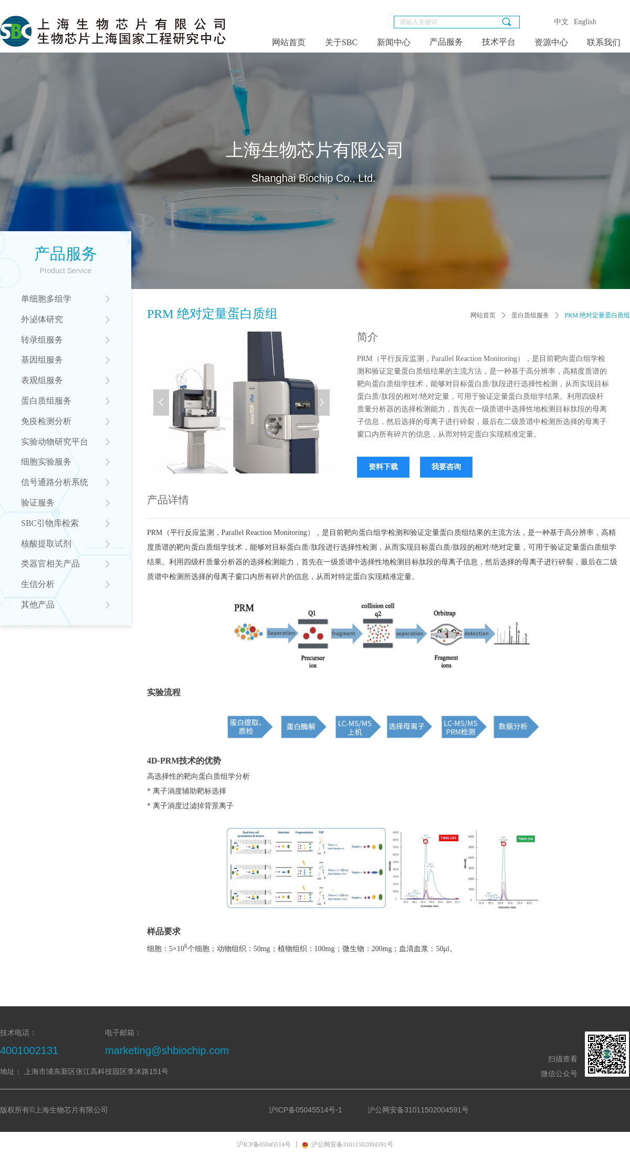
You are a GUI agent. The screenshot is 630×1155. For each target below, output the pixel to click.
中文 (561, 22)
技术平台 (499, 41)
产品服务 (446, 41)
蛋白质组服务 (530, 315)
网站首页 (483, 315)
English (585, 22)
